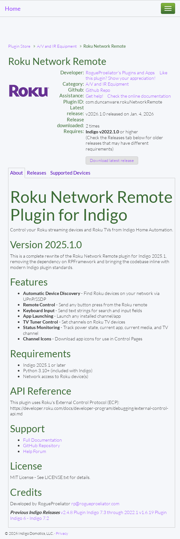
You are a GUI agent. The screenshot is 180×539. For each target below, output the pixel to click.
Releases (36, 173)
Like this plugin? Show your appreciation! (126, 75)
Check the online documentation (139, 96)
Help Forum (34, 451)
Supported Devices (70, 173)
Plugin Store (19, 46)
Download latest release (112, 160)
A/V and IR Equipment (57, 46)
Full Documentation (42, 440)
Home (12, 8)
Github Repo (98, 90)
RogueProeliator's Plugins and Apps (120, 72)
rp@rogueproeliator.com (95, 503)
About (16, 173)
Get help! (94, 96)
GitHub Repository (41, 445)
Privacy (62, 533)
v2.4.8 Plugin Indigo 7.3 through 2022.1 (99, 512)
